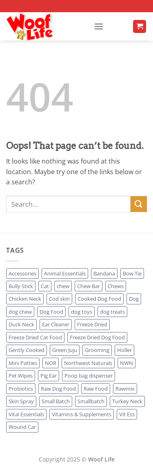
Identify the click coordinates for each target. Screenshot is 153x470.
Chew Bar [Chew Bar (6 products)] (88, 286)
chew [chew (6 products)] (63, 286)
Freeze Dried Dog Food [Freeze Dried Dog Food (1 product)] (97, 337)
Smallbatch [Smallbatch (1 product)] (91, 401)
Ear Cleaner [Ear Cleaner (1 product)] (55, 324)
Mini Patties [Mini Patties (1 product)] (23, 363)
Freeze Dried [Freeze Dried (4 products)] (92, 324)
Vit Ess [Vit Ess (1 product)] (127, 414)
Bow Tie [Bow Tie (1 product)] (132, 273)
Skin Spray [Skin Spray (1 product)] (21, 401)
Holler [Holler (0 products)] (124, 350)
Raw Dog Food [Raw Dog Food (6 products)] (58, 388)
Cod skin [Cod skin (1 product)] (59, 298)
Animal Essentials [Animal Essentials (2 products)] (65, 273)
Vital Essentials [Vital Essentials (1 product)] (26, 414)
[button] (99, 26)
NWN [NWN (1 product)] (126, 363)
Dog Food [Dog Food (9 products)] (51, 311)
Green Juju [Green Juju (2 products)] (64, 350)
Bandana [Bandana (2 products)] (104, 273)
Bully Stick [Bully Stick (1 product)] (21, 286)
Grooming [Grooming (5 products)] (97, 350)
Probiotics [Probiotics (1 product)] (21, 388)
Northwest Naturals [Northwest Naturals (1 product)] (88, 363)
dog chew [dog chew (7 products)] (20, 311)
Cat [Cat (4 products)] (45, 286)
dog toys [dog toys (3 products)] (81, 311)
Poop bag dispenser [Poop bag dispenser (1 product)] (88, 375)
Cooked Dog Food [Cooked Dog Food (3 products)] (99, 298)
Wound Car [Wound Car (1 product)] (22, 427)
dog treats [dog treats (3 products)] (112, 311)
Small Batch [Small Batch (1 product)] (56, 401)
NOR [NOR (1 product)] (50, 363)
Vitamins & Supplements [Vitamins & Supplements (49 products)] (81, 414)
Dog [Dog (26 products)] (134, 298)
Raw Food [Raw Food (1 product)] (96, 388)
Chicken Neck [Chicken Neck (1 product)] (25, 298)
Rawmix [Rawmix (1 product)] (125, 388)
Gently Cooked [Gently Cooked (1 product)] (26, 350)
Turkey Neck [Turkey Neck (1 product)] (127, 401)
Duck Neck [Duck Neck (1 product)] (21, 324)
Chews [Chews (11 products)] (116, 286)
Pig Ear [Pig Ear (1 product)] (48, 375)
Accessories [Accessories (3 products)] (22, 273)
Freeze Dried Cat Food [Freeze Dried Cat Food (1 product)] (35, 337)
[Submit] (139, 204)
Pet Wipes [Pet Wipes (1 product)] (21, 375)
